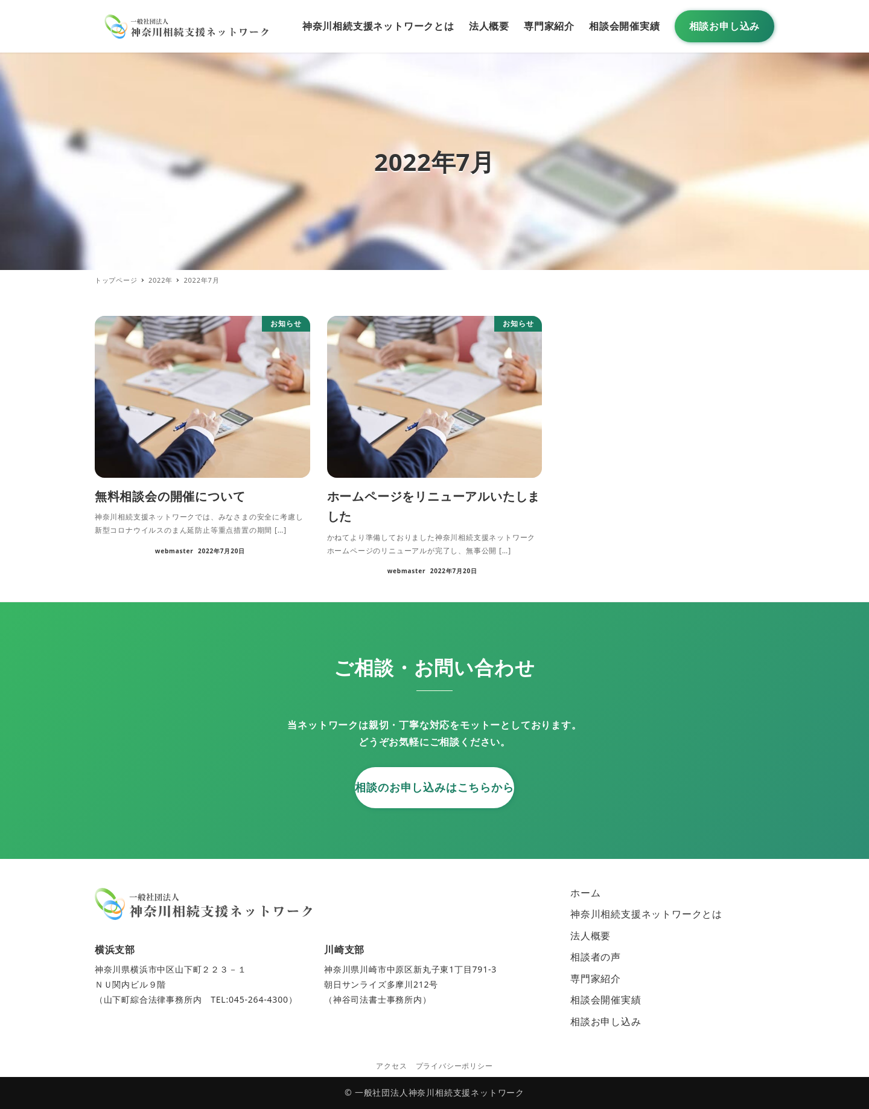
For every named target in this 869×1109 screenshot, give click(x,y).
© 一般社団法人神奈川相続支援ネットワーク (434, 1092)
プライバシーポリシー (454, 1066)
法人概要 (590, 935)
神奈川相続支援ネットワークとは (646, 914)
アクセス (391, 1066)
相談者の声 (595, 956)
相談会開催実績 (605, 999)
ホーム (585, 892)
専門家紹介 (595, 978)
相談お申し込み (605, 1021)
